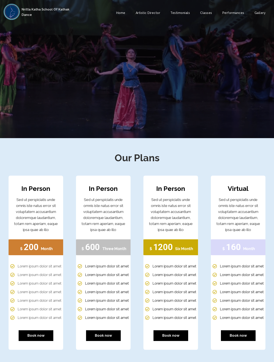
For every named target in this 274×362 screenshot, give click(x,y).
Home (120, 13)
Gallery (260, 13)
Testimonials (180, 13)
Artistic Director (148, 13)
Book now (36, 335)
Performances (233, 13)
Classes (206, 13)
